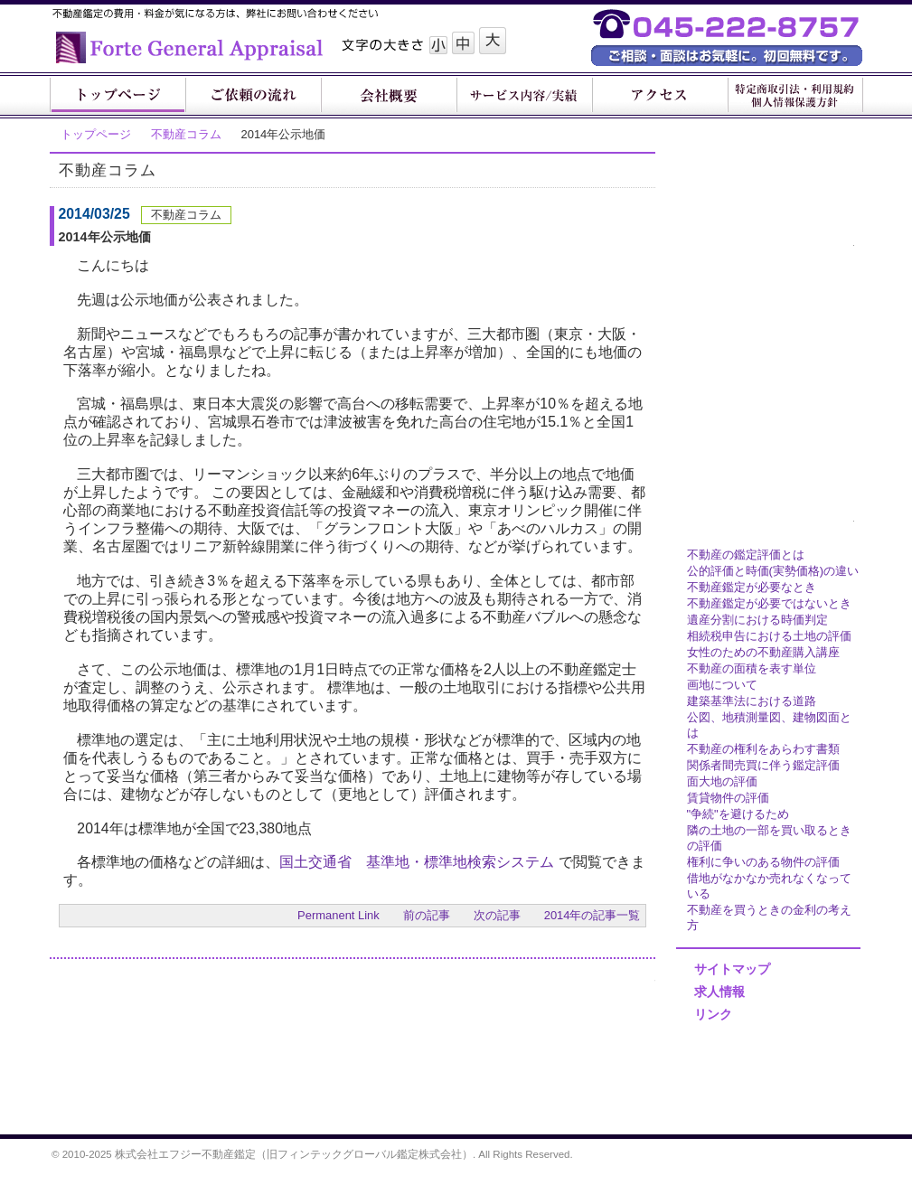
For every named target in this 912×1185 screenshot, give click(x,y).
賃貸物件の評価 (728, 797)
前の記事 (426, 915)
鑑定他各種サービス (763, 248)
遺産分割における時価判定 (757, 619)
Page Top (630, 1105)
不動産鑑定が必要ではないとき (769, 603)
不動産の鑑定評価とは (745, 554)
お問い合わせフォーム (573, 1016)
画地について (722, 684)
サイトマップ (732, 969)
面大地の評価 (722, 781)
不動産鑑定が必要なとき (751, 587)
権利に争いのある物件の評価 (763, 862)
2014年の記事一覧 (592, 915)
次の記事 (497, 915)
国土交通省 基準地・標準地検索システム (416, 862)
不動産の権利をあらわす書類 (763, 749)
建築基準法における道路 (751, 701)
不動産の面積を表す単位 (751, 668)
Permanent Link (338, 915)
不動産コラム (186, 134)
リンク (713, 1014)
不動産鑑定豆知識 (763, 524)
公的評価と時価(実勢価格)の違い (773, 571)
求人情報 (719, 991)
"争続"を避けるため (738, 814)
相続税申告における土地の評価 (769, 636)
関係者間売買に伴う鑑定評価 (763, 765)
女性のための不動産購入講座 (763, 652)
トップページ (96, 134)
